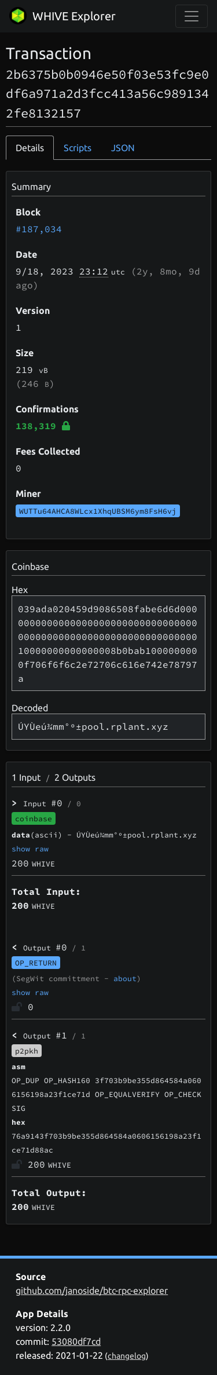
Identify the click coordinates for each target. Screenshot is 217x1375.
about (125, 978)
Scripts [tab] (77, 147)
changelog (127, 1356)
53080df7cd (76, 1341)
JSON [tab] (123, 147)
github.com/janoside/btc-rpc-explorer (92, 1290)
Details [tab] (30, 147)
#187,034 (39, 229)
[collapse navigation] (191, 16)
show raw (30, 848)
